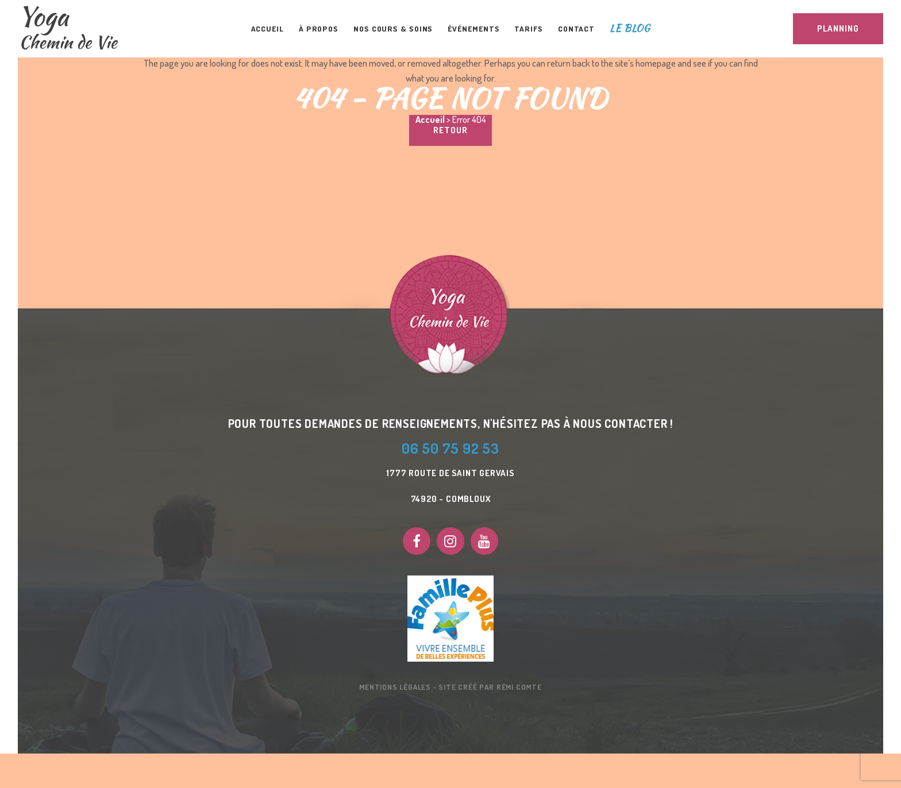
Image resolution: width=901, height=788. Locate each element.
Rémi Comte (519, 687)
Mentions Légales (395, 687)
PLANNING (838, 28)
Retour (450, 130)
